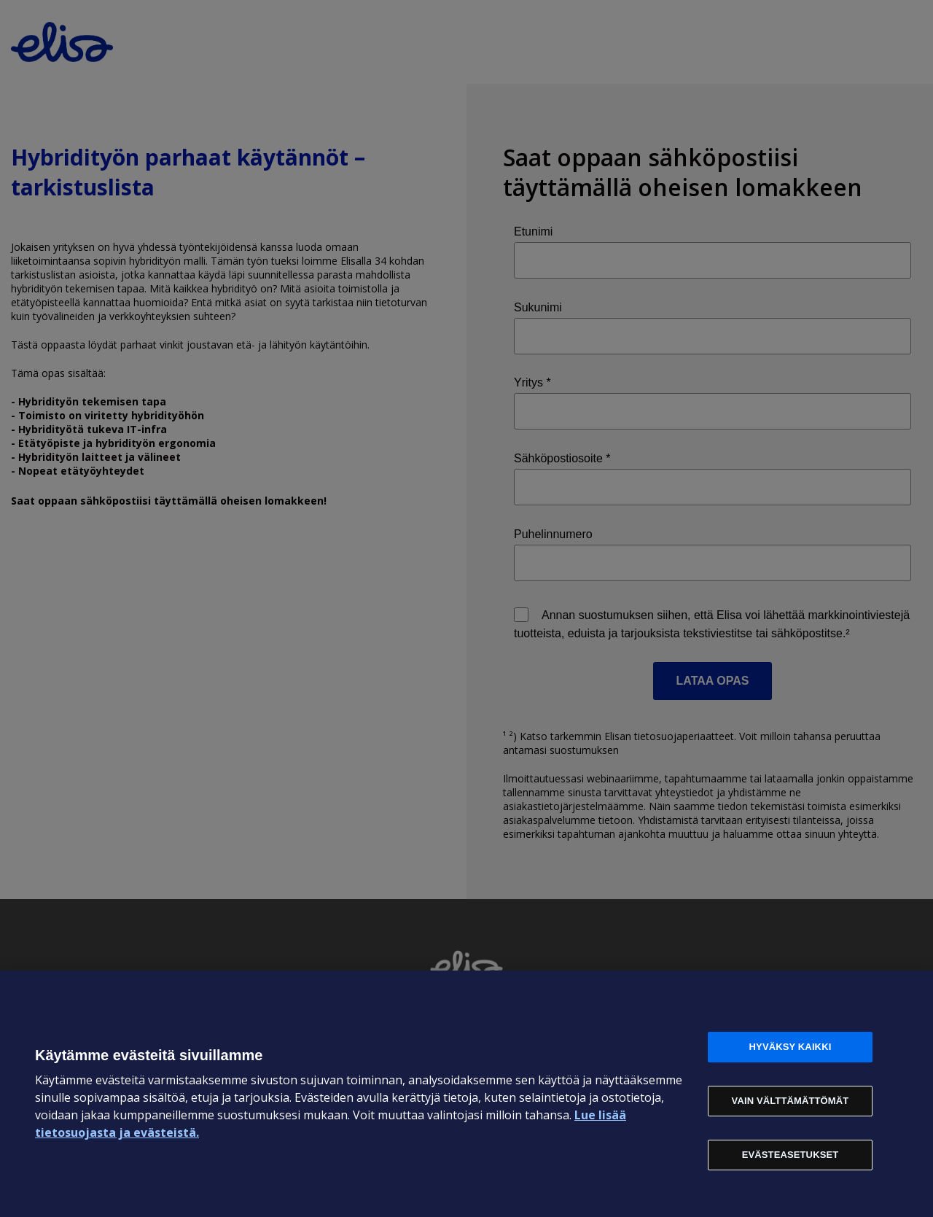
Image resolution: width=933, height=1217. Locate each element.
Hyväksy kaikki (790, 1046)
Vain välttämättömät (790, 1100)
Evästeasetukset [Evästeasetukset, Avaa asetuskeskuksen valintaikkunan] (790, 1154)
